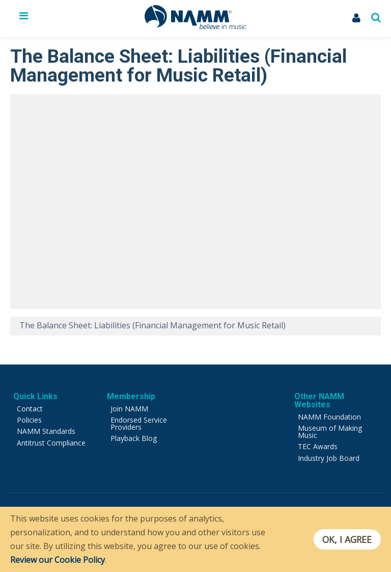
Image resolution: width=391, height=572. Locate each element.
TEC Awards (318, 446)
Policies (29, 420)
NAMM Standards (46, 431)
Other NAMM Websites (319, 400)
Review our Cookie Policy (57, 559)
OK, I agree (347, 539)
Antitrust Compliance (51, 443)
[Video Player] (195, 201)
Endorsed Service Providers (138, 423)
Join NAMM (129, 408)
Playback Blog (133, 438)
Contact (30, 408)
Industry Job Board (328, 458)
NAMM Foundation (329, 417)
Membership (131, 396)
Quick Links (35, 396)
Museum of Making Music (330, 431)
